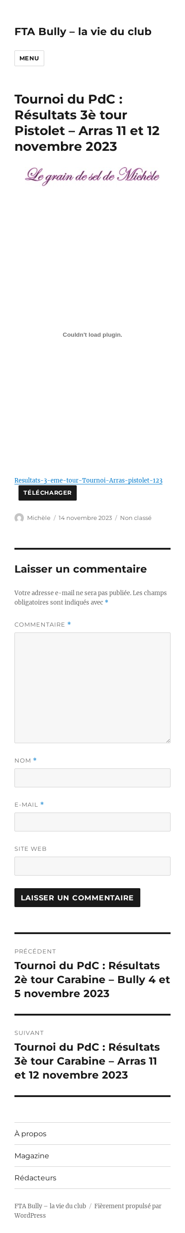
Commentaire (42, 624)
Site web (30, 848)
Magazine (31, 1156)
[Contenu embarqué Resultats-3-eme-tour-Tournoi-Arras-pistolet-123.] (92, 334)
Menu (29, 58)
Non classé (136, 517)
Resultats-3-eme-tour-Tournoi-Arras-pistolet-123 (88, 480)
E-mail (29, 804)
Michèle (39, 517)
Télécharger (47, 492)
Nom (25, 760)
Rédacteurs (35, 1178)
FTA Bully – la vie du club (83, 31)
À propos (30, 1133)
